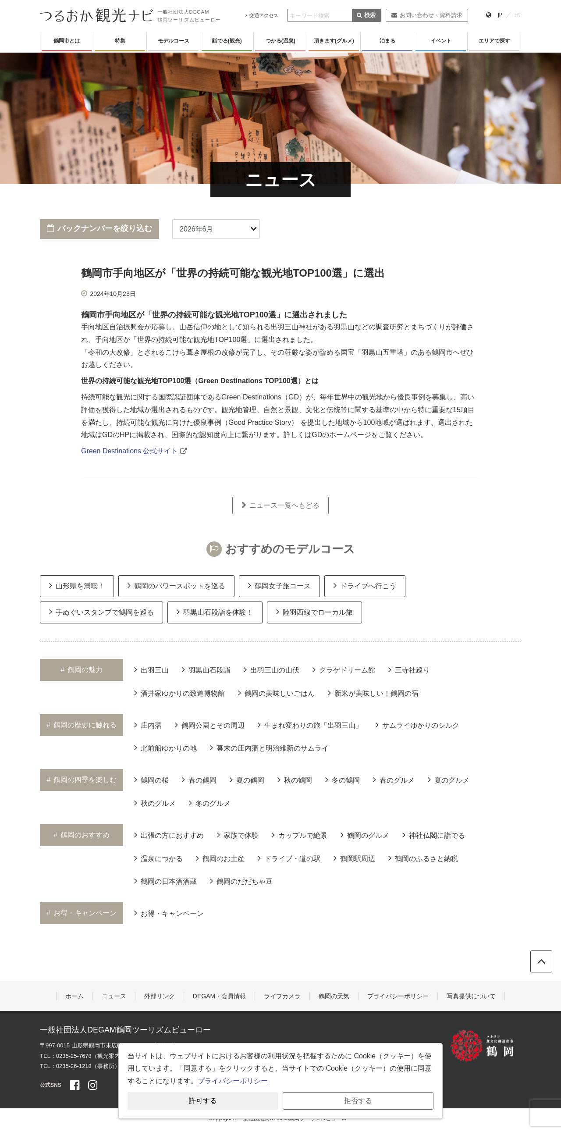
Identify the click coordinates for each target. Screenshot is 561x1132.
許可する (203, 1100)
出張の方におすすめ (169, 834)
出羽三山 (151, 669)
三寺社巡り (409, 669)
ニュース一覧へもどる (280, 505)
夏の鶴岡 (247, 779)
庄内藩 (148, 724)
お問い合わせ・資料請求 (426, 15)
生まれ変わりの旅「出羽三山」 (310, 724)
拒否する (358, 1100)
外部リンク (159, 996)
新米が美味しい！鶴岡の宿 (373, 692)
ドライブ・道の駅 (289, 858)
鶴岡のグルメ (365, 834)
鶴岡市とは (66, 41)
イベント (440, 41)
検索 (366, 15)
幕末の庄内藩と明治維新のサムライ (269, 747)
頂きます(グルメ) (334, 41)
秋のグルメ (155, 802)
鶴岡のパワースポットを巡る (176, 585)
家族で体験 (238, 834)
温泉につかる (158, 858)
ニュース (114, 996)
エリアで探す (494, 41)
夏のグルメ (448, 779)
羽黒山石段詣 (206, 669)
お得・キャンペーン (169, 912)
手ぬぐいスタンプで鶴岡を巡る (101, 611)
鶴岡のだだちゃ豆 (241, 880)
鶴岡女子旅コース (279, 585)
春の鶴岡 (199, 779)
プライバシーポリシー (398, 996)
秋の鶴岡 (294, 779)
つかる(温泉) (280, 41)
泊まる (387, 41)
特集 (120, 41)
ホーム (74, 996)
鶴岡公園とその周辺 (210, 724)
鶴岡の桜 (151, 779)
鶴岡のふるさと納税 (423, 858)
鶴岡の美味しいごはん (276, 692)
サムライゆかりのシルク (417, 724)
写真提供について (471, 996)
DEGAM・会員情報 (219, 996)
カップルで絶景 (299, 834)
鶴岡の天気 (334, 996)
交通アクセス (261, 15)
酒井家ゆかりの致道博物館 (179, 692)
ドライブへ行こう (365, 585)
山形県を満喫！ (77, 585)
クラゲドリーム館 (343, 669)
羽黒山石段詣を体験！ (215, 611)
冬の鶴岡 (342, 779)
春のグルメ (394, 779)
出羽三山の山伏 (271, 669)
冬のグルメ (210, 802)
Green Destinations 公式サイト (129, 451)
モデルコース (173, 41)
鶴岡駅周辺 (354, 858)
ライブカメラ (282, 996)
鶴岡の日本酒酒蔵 (165, 880)
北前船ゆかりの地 (165, 747)
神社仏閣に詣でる (433, 834)
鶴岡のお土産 (220, 858)
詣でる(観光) (227, 41)
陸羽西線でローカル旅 (314, 611)
